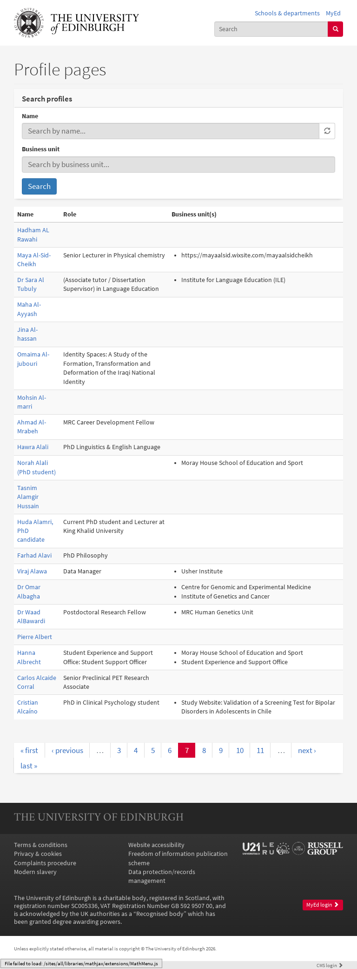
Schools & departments (287, 13)
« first (29, 750)
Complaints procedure (45, 863)
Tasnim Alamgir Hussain (28, 497)
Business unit (41, 149)
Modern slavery (35, 872)
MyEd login (322, 905)
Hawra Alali (32, 447)
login (330, 965)
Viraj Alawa (32, 571)
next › (307, 750)
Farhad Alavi (34, 555)
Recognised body (160, 914)
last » (28, 765)
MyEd (333, 13)
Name (30, 116)
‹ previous (67, 750)
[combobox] (271, 29)
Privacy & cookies (38, 854)
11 (260, 750)
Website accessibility (156, 845)
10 (240, 750)
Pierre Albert (34, 637)
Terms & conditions (40, 845)
